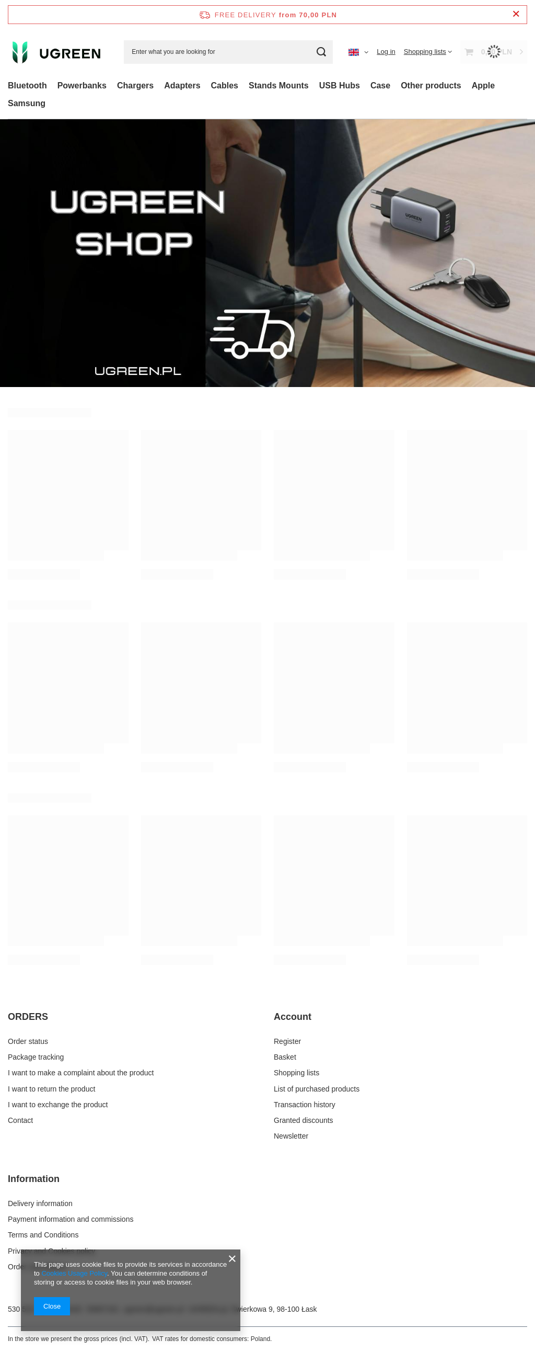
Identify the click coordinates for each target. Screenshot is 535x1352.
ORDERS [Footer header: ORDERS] (28, 1017)
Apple (483, 85)
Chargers (135, 85)
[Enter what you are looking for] (228, 52)
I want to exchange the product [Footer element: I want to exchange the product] (58, 1104)
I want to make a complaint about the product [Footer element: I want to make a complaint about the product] (81, 1073)
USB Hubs (339, 85)
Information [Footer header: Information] (34, 1179)
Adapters (182, 85)
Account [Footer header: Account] (292, 1017)
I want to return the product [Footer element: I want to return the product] (51, 1089)
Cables (224, 85)
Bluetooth (27, 85)
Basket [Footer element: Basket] (285, 1057)
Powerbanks (82, 85)
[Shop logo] (58, 52)
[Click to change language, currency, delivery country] (358, 52)
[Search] (321, 52)
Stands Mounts (279, 85)
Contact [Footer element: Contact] (20, 1120)
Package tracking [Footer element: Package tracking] (36, 1057)
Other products (431, 85)
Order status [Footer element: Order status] (28, 1041)
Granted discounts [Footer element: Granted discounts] (303, 1120)
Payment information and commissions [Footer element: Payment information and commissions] (70, 1219)
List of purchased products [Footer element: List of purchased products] (316, 1089)
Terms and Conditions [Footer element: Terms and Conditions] (43, 1235)
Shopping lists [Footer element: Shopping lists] (296, 1073)
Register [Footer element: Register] (287, 1041)
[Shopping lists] (428, 51)
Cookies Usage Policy (74, 1273)
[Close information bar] (516, 14)
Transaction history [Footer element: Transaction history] (304, 1104)
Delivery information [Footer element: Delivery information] (40, 1203)
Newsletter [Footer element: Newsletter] (291, 1136)
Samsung (26, 103)
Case (380, 85)
